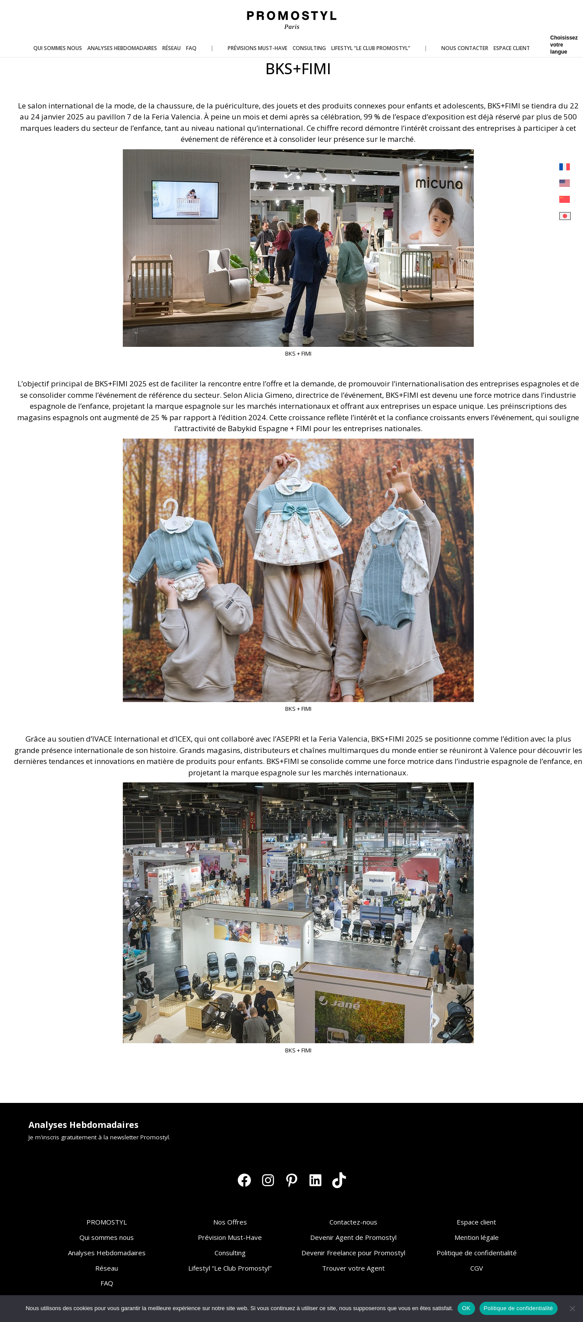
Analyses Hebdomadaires (107, 1252)
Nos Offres (230, 1222)
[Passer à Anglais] (565, 183)
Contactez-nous (353, 1222)
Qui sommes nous (106, 1237)
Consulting (230, 1252)
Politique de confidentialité (476, 1252)
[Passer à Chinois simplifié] (565, 199)
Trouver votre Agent (353, 1268)
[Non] (572, 1308)
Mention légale (476, 1237)
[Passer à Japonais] (565, 216)
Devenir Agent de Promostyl (353, 1237)
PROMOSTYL (106, 1222)
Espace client (476, 1222)
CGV (476, 1268)
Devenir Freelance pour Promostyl (353, 1252)
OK (466, 1308)
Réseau (106, 1268)
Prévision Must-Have (230, 1237)
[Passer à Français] (565, 167)
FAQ (106, 1283)
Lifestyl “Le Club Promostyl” (230, 1268)
